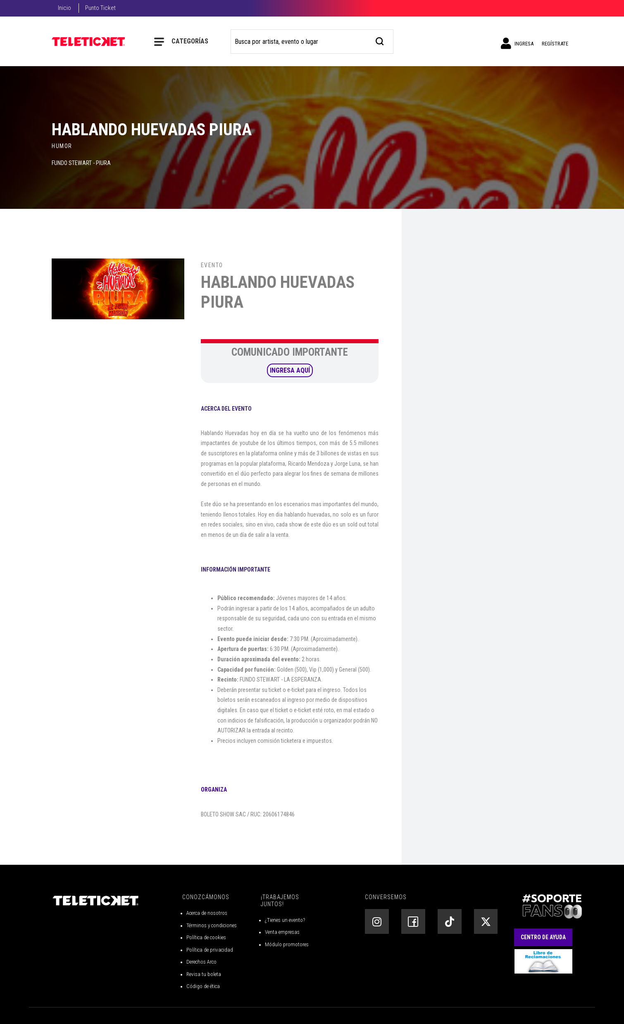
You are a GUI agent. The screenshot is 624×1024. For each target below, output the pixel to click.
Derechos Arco (201, 962)
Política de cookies (206, 937)
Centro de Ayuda (543, 937)
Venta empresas (282, 932)
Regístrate (555, 44)
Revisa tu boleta (203, 974)
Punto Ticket (100, 8)
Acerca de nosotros (206, 913)
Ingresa (517, 43)
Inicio (64, 8)
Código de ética (203, 986)
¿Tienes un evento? (285, 920)
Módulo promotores (287, 944)
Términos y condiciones (211, 925)
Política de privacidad (209, 950)
